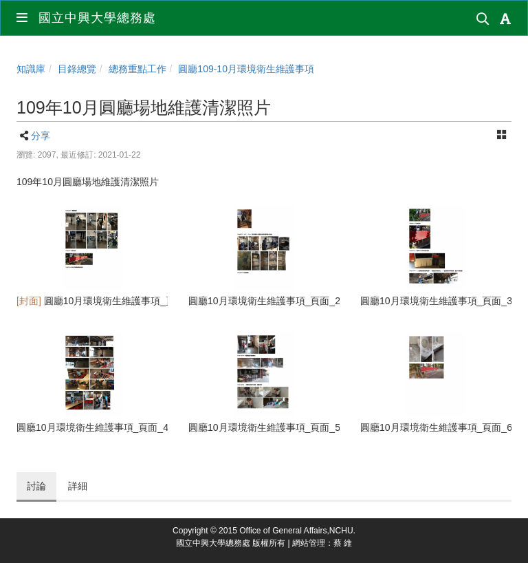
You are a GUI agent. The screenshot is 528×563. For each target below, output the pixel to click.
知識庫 (30, 68)
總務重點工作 (137, 68)
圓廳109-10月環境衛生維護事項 (246, 68)
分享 (40, 135)
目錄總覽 (77, 68)
